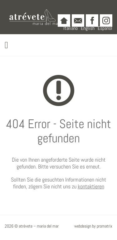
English (88, 28)
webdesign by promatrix (93, 226)
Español (105, 28)
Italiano (70, 28)
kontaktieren (91, 186)
